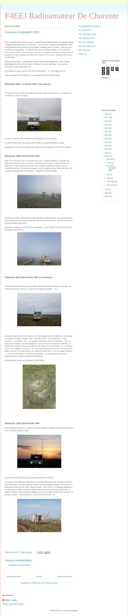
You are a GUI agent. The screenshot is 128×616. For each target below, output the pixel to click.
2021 (107, 153)
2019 (107, 146)
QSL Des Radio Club (86, 46)
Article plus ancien (64, 576)
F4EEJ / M (82, 54)
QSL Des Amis (84, 50)
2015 (107, 132)
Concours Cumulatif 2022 (111, 168)
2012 (107, 121)
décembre (111, 185)
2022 (107, 156)
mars (109, 163)
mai (108, 174)
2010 (107, 114)
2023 (107, 189)
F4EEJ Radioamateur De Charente (62, 15)
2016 (107, 135)
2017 (107, 139)
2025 (107, 196)
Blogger (74, 611)
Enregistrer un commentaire (19, 565)
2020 (107, 149)
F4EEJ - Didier (11, 600)
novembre (111, 181)
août (109, 178)
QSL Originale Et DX (86, 38)
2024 (107, 193)
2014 (107, 128)
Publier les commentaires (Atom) (45, 583)
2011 (107, 118)
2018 (107, 142)
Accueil (39, 576)
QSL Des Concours (86, 42)
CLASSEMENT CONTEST (89, 26)
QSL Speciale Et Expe (87, 34)
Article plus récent (14, 576)
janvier (110, 159)
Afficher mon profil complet (12, 604)
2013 (107, 125)
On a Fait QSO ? (85, 30)
